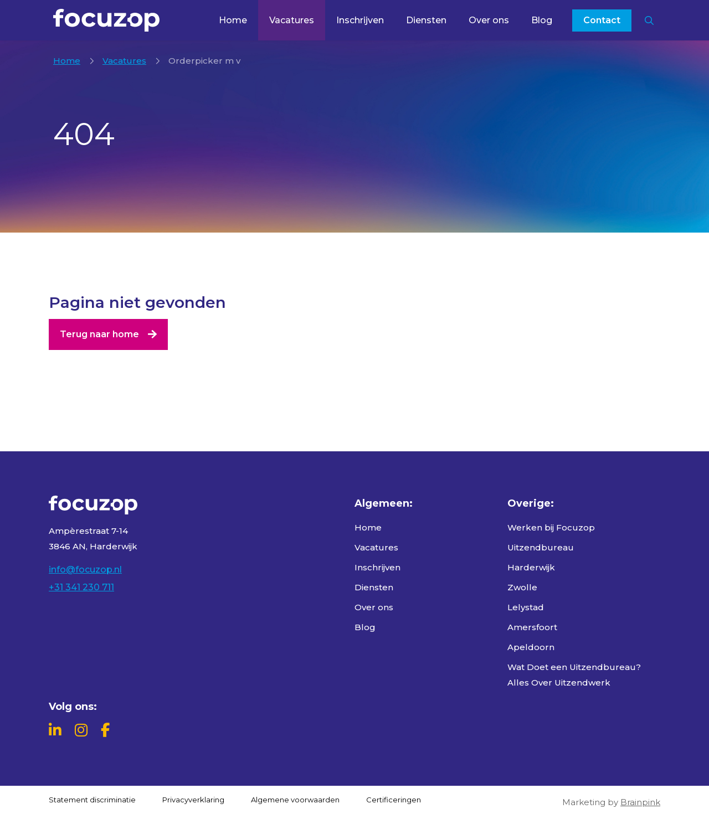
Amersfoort (532, 627)
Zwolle (522, 587)
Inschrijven (360, 20)
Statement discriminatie (92, 799)
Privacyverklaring (193, 799)
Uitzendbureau (540, 547)
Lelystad (525, 607)
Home (233, 20)
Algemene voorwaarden (295, 799)
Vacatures (291, 20)
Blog (541, 20)
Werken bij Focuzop (551, 527)
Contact (601, 20)
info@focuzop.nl (85, 569)
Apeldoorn (530, 647)
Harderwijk (531, 567)
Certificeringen (393, 799)
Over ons (489, 20)
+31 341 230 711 (81, 587)
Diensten (426, 20)
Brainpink (640, 802)
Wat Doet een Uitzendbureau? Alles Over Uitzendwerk (574, 675)
